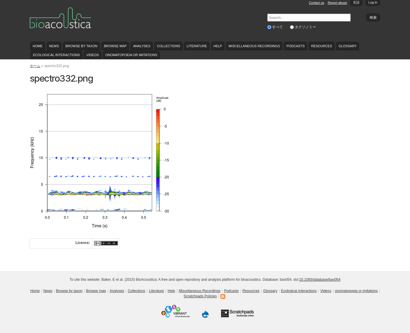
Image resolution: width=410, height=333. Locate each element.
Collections (168, 46)
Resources (321, 46)
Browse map (115, 46)
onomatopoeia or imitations (131, 55)
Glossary (348, 46)
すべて (278, 27)
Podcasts (295, 46)
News (54, 46)
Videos (92, 55)
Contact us (316, 2)
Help (217, 46)
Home (37, 46)
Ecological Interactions (56, 55)
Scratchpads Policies (200, 296)
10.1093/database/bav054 (319, 280)
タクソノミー (305, 27)
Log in (372, 2)
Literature (197, 46)
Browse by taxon (81, 46)
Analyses (141, 46)
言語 (356, 2)
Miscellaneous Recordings (254, 46)
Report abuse (337, 2)
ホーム (35, 66)
